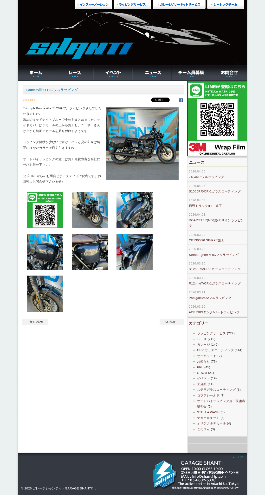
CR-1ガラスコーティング (215, 350)
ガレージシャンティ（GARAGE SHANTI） (64, 488)
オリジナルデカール (211, 423)
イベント (203, 378)
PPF (200, 367)
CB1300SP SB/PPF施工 (206, 240)
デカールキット (208, 418)
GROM (202, 373)
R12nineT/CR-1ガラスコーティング (215, 283)
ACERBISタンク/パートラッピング (214, 312)
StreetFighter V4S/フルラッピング (214, 255)
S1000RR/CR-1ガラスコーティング (215, 191)
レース (202, 339)
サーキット (205, 356)
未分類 (202, 384)
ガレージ (203, 344)
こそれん (203, 429)
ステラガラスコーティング (216, 389)
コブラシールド (208, 395)
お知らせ (203, 361)
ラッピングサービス (211, 333)
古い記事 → (171, 321)
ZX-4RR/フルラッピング (206, 177)
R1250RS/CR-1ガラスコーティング (215, 269)
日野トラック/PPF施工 (205, 206)
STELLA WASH (208, 412)
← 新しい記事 (35, 321)
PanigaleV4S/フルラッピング (210, 298)
